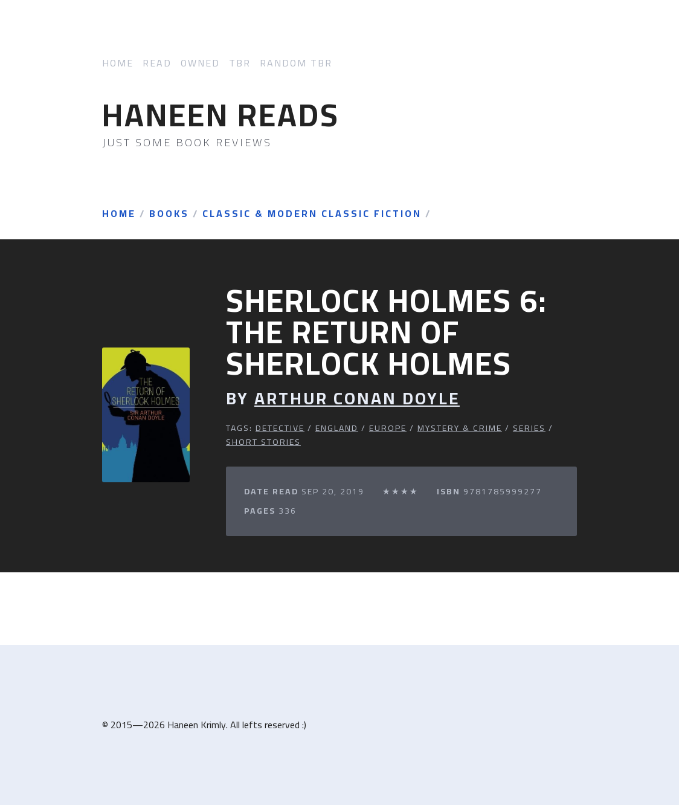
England (336, 428)
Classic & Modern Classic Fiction (312, 214)
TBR (240, 63)
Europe (388, 428)
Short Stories (263, 441)
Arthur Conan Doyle (357, 398)
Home (118, 63)
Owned (200, 63)
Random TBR (296, 63)
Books (169, 214)
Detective (280, 428)
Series (529, 428)
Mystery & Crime (459, 428)
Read (157, 63)
